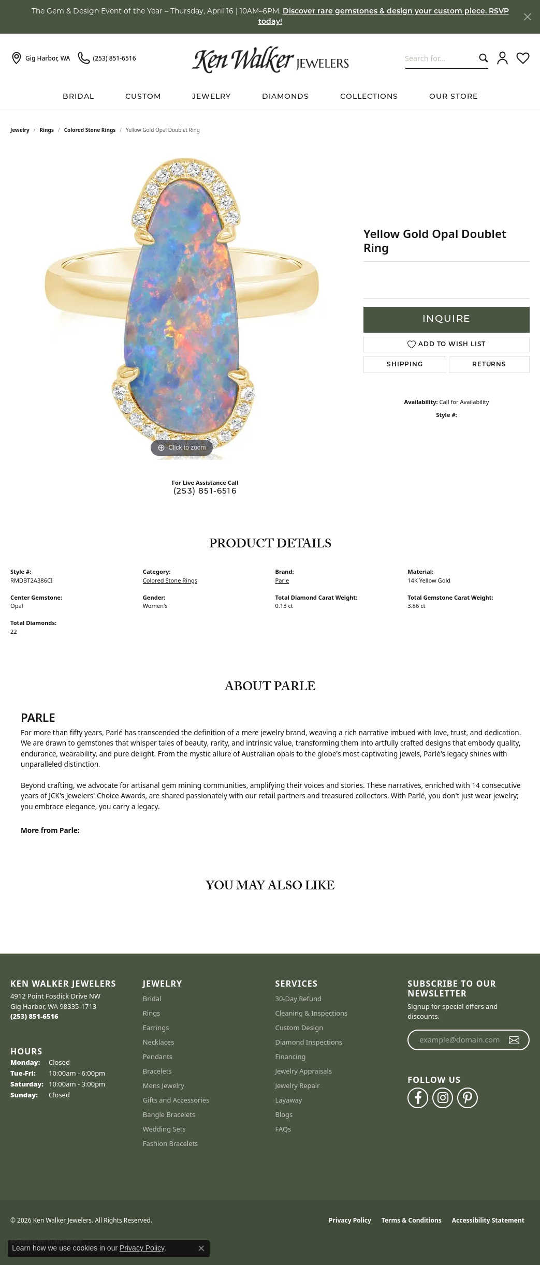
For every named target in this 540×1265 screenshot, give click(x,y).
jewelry (20, 129)
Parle (282, 580)
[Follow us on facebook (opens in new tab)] (417, 1098)
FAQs (283, 1129)
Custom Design (299, 1027)
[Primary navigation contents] (270, 97)
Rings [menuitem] (151, 1013)
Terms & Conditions (412, 1220)
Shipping (404, 365)
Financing (290, 1056)
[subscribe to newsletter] (514, 1040)
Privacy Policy (350, 1220)
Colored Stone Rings (90, 129)
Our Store (453, 97)
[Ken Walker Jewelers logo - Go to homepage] (270, 58)
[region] (181, 305)
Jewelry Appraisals (303, 1071)
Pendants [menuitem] (157, 1056)
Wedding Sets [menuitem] (164, 1129)
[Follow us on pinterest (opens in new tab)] (467, 1098)
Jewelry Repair (297, 1085)
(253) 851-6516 (205, 492)
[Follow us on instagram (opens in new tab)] (442, 1098)
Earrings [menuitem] (156, 1027)
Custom (143, 97)
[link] (40, 58)
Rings (47, 129)
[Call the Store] (34, 1016)
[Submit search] (481, 58)
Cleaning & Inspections (311, 1013)
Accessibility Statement (488, 1220)
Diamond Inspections (309, 1042)
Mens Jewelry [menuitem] (163, 1085)
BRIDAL (78, 97)
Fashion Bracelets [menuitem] (170, 1143)
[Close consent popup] (201, 1248)
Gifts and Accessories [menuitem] (176, 1100)
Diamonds (285, 97)
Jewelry (211, 97)
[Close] (527, 16)
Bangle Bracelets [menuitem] (169, 1114)
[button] (502, 58)
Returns (489, 365)
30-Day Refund (298, 998)
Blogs (284, 1114)
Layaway (288, 1100)
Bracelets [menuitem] (157, 1071)
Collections (369, 97)
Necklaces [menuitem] (158, 1042)
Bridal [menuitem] (152, 998)
